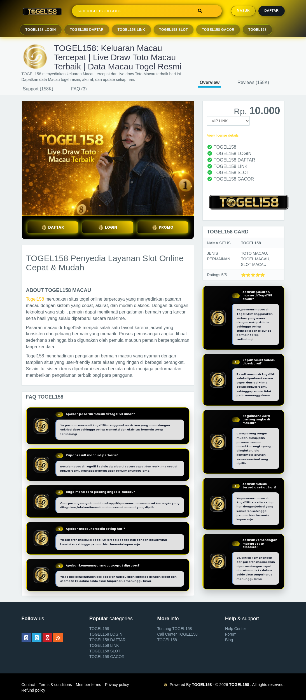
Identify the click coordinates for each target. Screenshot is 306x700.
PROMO (162, 227)
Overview (209, 82)
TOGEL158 (257, 30)
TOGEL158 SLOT (104, 651)
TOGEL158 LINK (104, 645)
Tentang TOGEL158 (174, 628)
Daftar (271, 11)
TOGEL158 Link (131, 30)
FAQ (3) (79, 88)
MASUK (243, 11)
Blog (229, 640)
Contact (28, 684)
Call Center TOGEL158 (177, 634)
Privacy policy (117, 684)
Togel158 (35, 299)
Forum (230, 634)
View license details (223, 135)
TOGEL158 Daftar (87, 30)
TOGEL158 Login (40, 30)
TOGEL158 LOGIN (105, 634)
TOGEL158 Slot (173, 30)
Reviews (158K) (253, 82)
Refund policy (33, 690)
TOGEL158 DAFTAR (107, 640)
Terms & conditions (55, 684)
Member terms (88, 684)
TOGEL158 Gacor (218, 30)
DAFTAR (52, 227)
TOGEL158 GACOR (107, 656)
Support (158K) (38, 88)
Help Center (235, 628)
